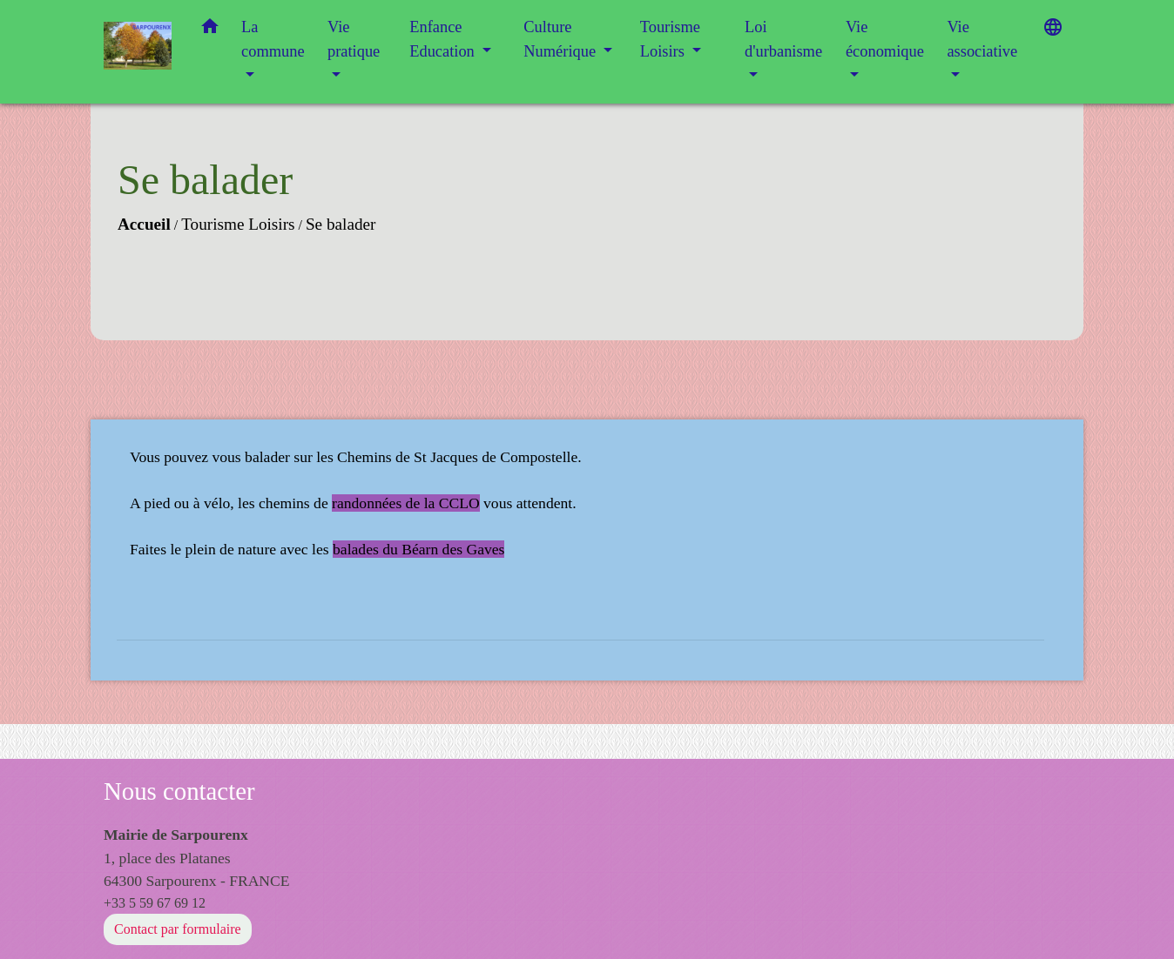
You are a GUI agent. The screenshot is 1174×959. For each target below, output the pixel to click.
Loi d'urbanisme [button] (783, 39)
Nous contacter (179, 791)
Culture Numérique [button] (561, 39)
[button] (210, 30)
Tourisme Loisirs (237, 224)
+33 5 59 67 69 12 (155, 902)
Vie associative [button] (982, 39)
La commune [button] (273, 39)
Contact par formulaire (177, 929)
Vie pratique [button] (353, 39)
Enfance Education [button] (443, 39)
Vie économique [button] (885, 39)
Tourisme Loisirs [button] (670, 39)
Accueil (144, 224)
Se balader (340, 224)
